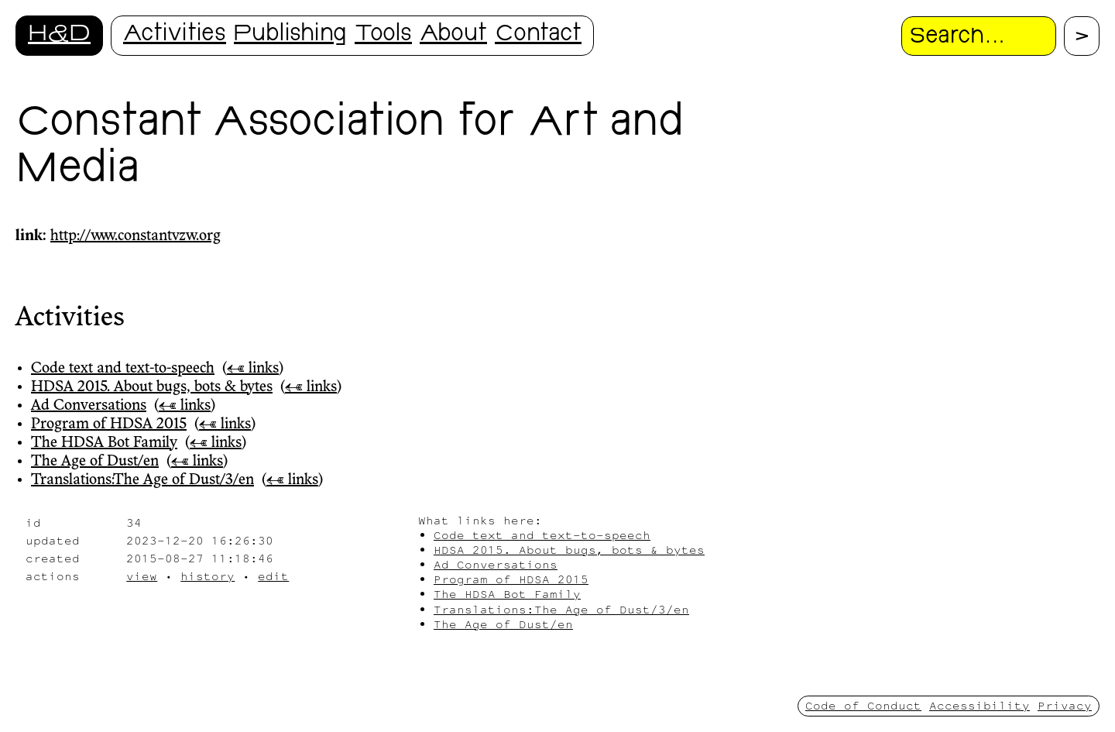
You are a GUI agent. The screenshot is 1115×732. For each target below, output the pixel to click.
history (207, 576)
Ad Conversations (88, 406)
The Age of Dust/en (95, 461)
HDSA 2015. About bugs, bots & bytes (152, 387)
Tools (383, 35)
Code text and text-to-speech (122, 368)
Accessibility (979, 705)
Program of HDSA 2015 (109, 424)
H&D (59, 35)
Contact (538, 35)
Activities (174, 35)
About (453, 35)
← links (253, 368)
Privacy (1065, 705)
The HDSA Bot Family (104, 443)
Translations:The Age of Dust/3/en (142, 480)
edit (273, 576)
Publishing (290, 35)
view (141, 576)
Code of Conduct (863, 705)
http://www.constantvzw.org (135, 236)
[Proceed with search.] (1082, 36)
